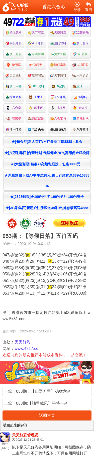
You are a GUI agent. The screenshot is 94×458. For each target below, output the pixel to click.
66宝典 (58, 86)
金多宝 (80, 108)
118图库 (80, 65)
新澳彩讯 (80, 119)
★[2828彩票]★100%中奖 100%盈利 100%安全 (47, 197)
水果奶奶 (80, 76)
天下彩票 (36, 33)
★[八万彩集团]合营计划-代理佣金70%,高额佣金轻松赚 (47, 153)
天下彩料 (58, 76)
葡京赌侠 (36, 119)
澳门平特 (14, 86)
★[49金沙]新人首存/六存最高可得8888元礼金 (47, 142)
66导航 (80, 97)
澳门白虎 (58, 129)
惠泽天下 (80, 86)
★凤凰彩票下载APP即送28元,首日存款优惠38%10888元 (47, 180)
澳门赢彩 (58, 65)
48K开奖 (35, 43)
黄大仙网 (58, 54)
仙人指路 (14, 129)
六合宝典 (58, 119)
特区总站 (14, 33)
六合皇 (13, 108)
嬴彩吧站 (36, 76)
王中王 (36, 97)
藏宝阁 (36, 108)
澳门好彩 (14, 54)
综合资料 (14, 97)
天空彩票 (58, 33)
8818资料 (36, 86)
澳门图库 (80, 43)
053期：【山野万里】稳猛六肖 (43, 391)
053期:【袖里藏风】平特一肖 (42, 403)
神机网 (58, 108)
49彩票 (80, 54)
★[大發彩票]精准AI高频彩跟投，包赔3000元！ (46, 164)
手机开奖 (14, 43)
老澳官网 (36, 54)
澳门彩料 (58, 43)
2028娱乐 (80, 33)
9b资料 (36, 65)
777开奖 (58, 97)
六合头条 (36, 129)
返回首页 (47, 415)
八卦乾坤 (80, 129)
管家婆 (13, 119)
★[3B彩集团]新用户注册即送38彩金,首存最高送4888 (47, 208)
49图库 (14, 65)
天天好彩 (14, 76)
